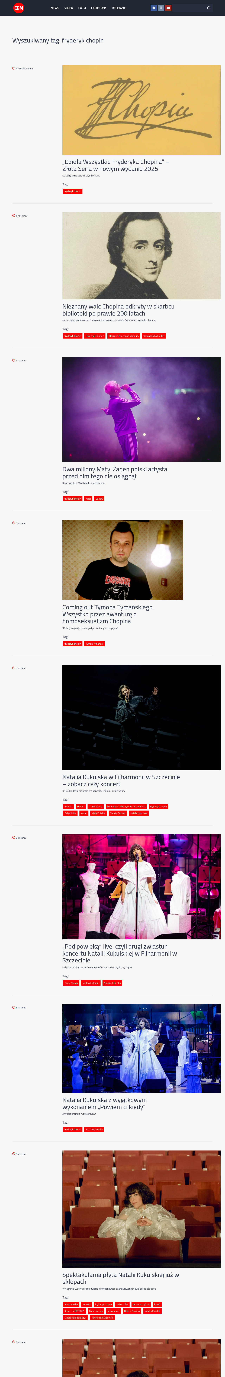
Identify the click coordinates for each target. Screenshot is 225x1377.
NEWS (54, 8)
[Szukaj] (209, 8)
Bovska (68, 806)
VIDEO (68, 8)
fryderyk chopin (73, 191)
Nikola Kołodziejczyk (75, 1317)
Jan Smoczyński (141, 1304)
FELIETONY (99, 8)
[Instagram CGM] (161, 8)
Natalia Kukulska (138, 813)
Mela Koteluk (98, 813)
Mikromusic (114, 1311)
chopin (80, 806)
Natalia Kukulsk (152, 1311)
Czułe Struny (95, 806)
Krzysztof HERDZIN (75, 1311)
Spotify (99, 498)
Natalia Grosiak (118, 813)
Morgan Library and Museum (124, 336)
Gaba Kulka (70, 813)
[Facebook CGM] (154, 8)
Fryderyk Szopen (95, 336)
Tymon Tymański (94, 643)
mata (88, 498)
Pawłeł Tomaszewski (102, 1317)
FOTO (82, 8)
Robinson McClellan (153, 336)
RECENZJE (119, 8)
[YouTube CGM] (168, 8)
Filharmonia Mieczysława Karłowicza (126, 806)
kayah (84, 813)
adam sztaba (71, 1304)
